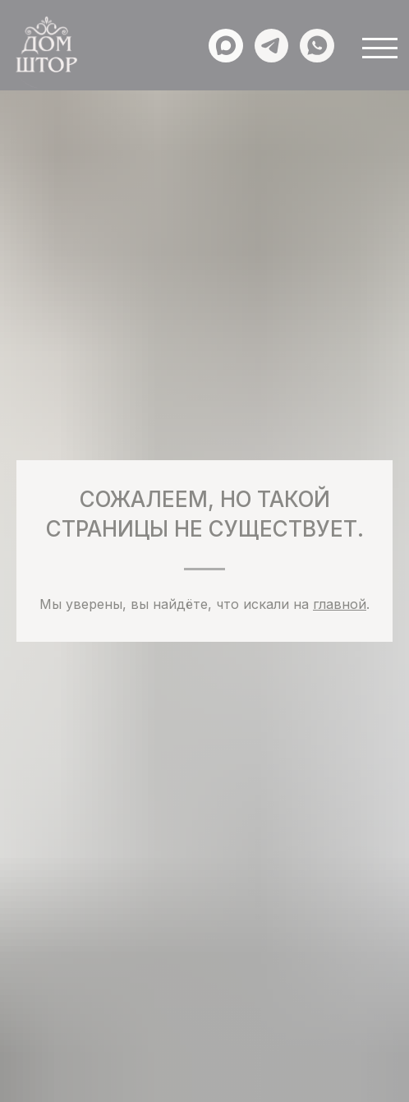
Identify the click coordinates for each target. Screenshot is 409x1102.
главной (339, 604)
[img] (45, 53)
